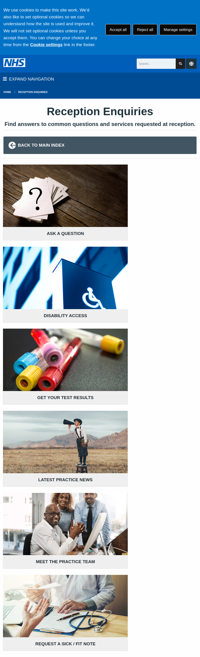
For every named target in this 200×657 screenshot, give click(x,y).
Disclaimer (109, 620)
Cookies (179, 620)
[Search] (156, 64)
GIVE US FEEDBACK (93, 556)
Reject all (145, 30)
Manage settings (178, 30)
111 (35, 574)
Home (7, 92)
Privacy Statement (78, 620)
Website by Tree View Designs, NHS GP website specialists (62, 639)
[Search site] (180, 64)
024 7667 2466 (26, 567)
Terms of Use (44, 620)
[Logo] (14, 63)
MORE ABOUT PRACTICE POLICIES (166, 551)
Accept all (118, 30)
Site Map (40, 626)
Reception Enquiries (33, 92)
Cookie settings (46, 44)
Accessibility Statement (146, 620)
